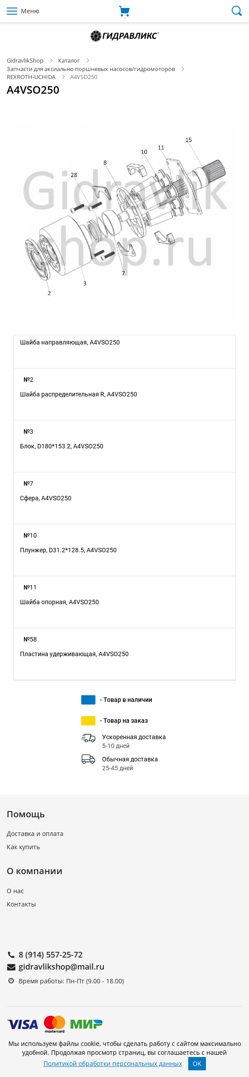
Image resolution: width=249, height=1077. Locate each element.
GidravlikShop (25, 60)
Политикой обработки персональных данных (112, 1063)
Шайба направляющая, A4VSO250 (70, 342)
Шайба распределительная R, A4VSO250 (78, 394)
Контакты (21, 904)
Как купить (23, 847)
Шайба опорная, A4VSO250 (59, 602)
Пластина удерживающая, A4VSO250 (74, 653)
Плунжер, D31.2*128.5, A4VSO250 (68, 550)
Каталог (69, 60)
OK (197, 1063)
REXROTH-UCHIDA (31, 77)
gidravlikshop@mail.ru (61, 966)
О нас (15, 891)
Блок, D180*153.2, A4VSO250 (61, 446)
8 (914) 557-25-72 (51, 954)
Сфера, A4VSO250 (45, 498)
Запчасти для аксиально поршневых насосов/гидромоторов (91, 69)
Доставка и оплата (35, 833)
